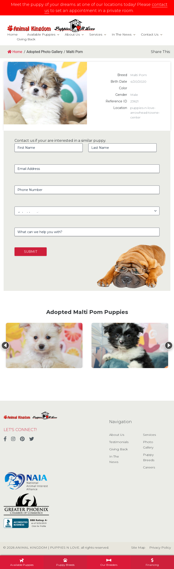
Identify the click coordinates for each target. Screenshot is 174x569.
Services (95, 34)
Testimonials (118, 442)
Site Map (138, 547)
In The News (121, 34)
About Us (72, 34)
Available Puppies (41, 34)
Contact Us (149, 34)
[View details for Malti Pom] (44, 345)
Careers (149, 467)
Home (12, 34)
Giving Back (26, 39)
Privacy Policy (160, 547)
